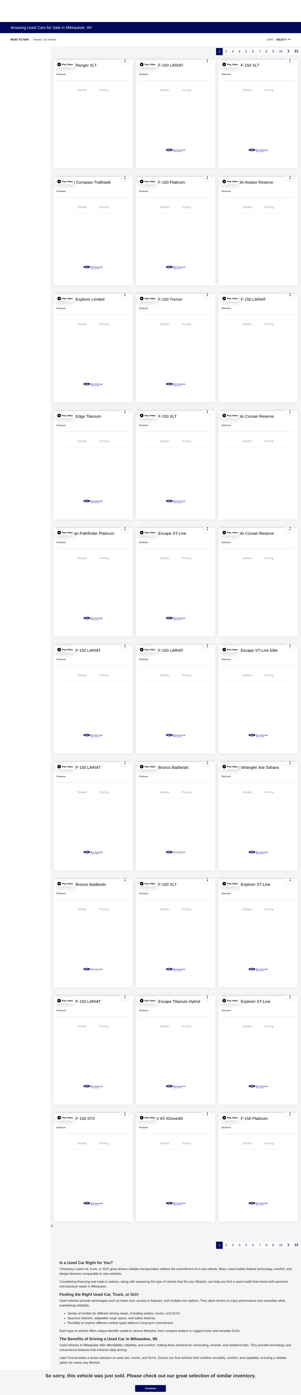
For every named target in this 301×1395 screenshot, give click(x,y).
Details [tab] (82, 90)
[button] (65, 64)
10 (281, 51)
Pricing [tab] (104, 90)
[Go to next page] (288, 51)
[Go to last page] (296, 51)
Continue (150, 1388)
